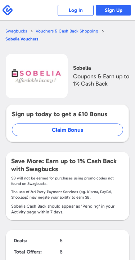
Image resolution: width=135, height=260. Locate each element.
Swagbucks (16, 31)
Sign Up (113, 10)
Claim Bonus (67, 129)
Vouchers (21, 39)
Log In (76, 10)
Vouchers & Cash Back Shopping (67, 31)
